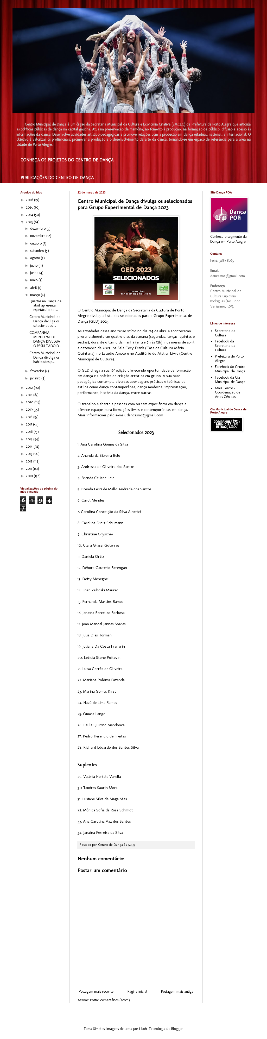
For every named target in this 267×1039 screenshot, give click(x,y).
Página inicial (137, 991)
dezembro (38, 228)
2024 (30, 214)
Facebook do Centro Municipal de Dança (230, 369)
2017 (29, 424)
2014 (30, 446)
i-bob (143, 1029)
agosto (35, 258)
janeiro (35, 378)
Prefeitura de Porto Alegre (229, 358)
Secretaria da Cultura (225, 333)
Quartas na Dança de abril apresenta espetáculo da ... (45, 305)
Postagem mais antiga (177, 991)
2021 (29, 395)
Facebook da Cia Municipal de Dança (230, 379)
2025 (30, 207)
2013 (29, 454)
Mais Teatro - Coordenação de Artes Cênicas (227, 392)
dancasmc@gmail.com (145, 415)
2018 (29, 417)
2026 (30, 200)
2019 (30, 409)
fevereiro (37, 371)
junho (34, 273)
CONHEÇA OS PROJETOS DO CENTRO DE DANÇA (67, 160)
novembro (38, 236)
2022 (30, 387)
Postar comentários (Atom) (110, 1000)
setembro (37, 250)
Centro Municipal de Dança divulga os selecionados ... (44, 321)
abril (34, 287)
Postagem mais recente (96, 991)
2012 (29, 461)
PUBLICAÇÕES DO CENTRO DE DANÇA (57, 177)
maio (34, 280)
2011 (29, 468)
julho (34, 265)
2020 (30, 402)
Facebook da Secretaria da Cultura (225, 345)
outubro (36, 243)
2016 (30, 431)
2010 (30, 476)
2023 (30, 222)
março (35, 295)
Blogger (177, 1029)
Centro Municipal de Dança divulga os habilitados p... (44, 357)
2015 (29, 439)
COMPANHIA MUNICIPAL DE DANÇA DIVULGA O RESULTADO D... (45, 339)
